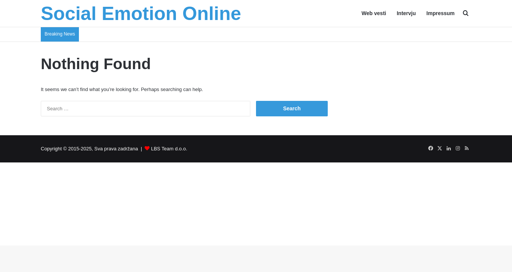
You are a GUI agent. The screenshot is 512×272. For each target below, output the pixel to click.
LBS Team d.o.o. (169, 148)
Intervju (406, 13)
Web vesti (374, 13)
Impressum (440, 13)
